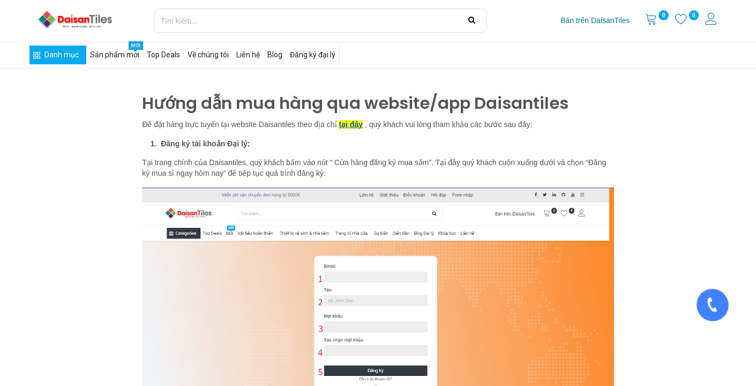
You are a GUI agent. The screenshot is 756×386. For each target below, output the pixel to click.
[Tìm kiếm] (472, 20)
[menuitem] (595, 21)
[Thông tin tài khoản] (712, 20)
